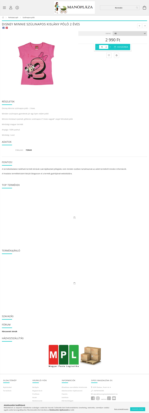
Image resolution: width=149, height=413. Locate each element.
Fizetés (64, 395)
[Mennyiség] (102, 48)
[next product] (145, 26)
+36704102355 (98, 391)
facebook (92, 399)
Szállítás (65, 398)
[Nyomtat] (116, 56)
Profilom (35, 395)
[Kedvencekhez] (108, 56)
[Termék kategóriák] (4, 7)
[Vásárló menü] (17, 7)
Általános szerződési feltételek (74, 388)
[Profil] (10, 7)
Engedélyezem (137, 409)
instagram (97, 399)
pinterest (109, 399)
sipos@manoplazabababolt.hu (105, 395)
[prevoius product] (139, 26)
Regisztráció (37, 391)
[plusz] (110, 48)
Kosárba (122, 47)
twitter (104, 400)
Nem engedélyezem (121, 409)
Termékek (7, 391)
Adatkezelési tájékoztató (72, 391)
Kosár (34, 398)
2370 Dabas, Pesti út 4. (102, 388)
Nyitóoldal (7, 388)
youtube (114, 399)
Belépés (35, 388)
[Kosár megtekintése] (144, 7)
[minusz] (97, 48)
